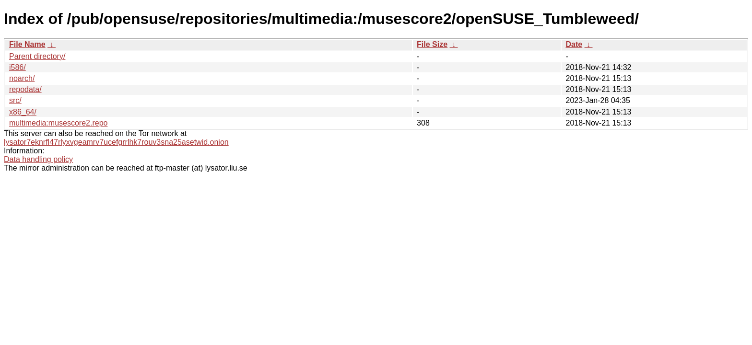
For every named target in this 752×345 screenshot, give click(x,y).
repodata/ (25, 89)
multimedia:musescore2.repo (58, 123)
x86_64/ (22, 112)
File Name (27, 44)
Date (573, 44)
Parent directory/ (37, 56)
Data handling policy (38, 159)
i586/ (17, 67)
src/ (15, 100)
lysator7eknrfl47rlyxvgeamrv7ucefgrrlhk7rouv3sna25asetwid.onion (116, 142)
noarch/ (22, 78)
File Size (432, 44)
